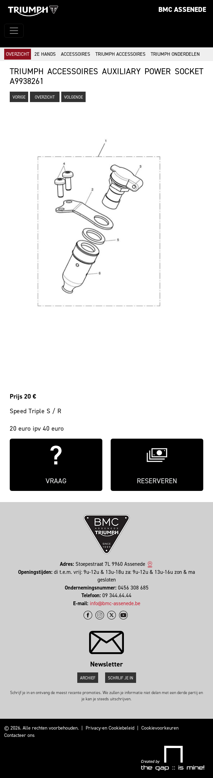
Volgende (73, 97)
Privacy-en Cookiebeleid (110, 728)
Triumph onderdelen (175, 54)
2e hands (45, 54)
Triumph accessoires (120, 54)
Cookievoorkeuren (160, 728)
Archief (87, 678)
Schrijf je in (120, 678)
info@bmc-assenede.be (115, 603)
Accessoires (75, 54)
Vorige (19, 97)
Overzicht (17, 54)
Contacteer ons (19, 735)
